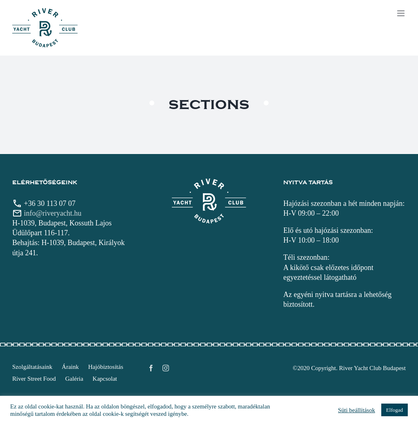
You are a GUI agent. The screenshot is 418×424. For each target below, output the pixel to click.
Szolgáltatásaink (32, 367)
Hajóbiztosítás (105, 367)
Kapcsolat (105, 378)
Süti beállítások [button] (356, 410)
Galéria (74, 378)
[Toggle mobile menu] (401, 13)
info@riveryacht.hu (53, 213)
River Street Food (34, 378)
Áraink (70, 367)
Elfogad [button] (394, 410)
